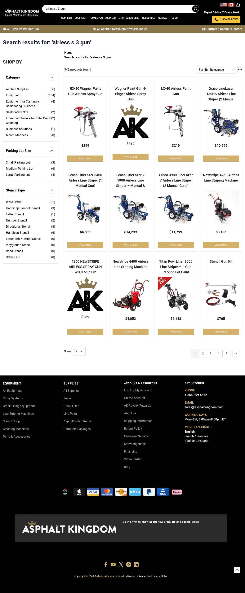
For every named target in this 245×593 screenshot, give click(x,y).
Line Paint (70, 413)
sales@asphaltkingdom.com (204, 407)
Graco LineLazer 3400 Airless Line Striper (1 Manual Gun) (85, 180)
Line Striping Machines (18, 413)
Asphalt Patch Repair (78, 421)
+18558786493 (174, 583)
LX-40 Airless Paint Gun (175, 91)
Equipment (81, 18)
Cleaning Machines (16, 429)
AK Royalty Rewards (137, 405)
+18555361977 (138, 583)
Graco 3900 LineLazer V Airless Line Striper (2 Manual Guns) (176, 180)
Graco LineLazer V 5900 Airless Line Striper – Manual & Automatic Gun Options (130, 180)
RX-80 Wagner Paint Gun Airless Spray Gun (85, 91)
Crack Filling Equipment (19, 406)
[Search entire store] (120, 9)
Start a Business (129, 18)
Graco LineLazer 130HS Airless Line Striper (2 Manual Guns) (221, 93)
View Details (85, 158)
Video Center (133, 459)
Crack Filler (71, 406)
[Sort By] (217, 69)
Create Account (134, 398)
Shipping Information (138, 421)
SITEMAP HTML (144, 576)
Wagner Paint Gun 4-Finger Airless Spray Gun (130, 93)
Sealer (68, 398)
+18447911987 (103, 583)
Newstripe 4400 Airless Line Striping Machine (131, 264)
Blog (127, 467)
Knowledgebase (135, 444)
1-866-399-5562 (196, 395)
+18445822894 (156, 583)
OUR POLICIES (160, 576)
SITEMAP (130, 576)
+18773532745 (121, 583)
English (190, 431)
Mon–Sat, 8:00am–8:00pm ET (205, 419)
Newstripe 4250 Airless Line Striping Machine (221, 177)
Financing (130, 451)
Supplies (66, 18)
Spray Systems (13, 398)
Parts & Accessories (16, 436)
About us (130, 413)
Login (175, 18)
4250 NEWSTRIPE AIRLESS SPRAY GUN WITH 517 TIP (85, 267)
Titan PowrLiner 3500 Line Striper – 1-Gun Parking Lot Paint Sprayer (176, 267)
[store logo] (22, 10)
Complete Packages (77, 429)
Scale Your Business (103, 18)
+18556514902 (67, 583)
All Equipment (12, 391)
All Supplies (71, 391)
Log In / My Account (137, 390)
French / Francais (196, 436)
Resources (148, 18)
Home (68, 53)
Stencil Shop (11, 421)
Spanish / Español (197, 441)
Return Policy (133, 428)
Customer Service (136, 436)
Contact (163, 18)
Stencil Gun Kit (221, 262)
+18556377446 (85, 583)
